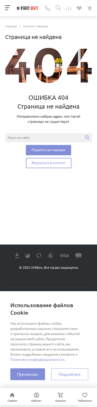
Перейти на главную (48, 150)
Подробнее (70, 374)
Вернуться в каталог (49, 163)
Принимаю (27, 374)
